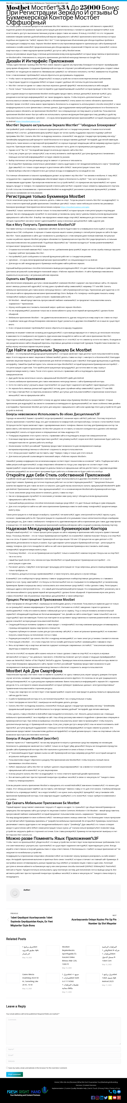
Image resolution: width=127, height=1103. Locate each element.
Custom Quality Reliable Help (76, 1088)
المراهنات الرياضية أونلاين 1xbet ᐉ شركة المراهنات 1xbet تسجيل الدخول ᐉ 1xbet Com (110, 953)
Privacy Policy (104, 1088)
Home (56, 1082)
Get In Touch (93, 1088)
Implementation (58, 1088)
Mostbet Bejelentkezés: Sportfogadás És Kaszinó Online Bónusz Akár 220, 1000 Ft (69, 955)
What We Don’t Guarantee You (89, 1082)
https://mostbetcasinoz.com (28, 121)
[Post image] (13, 951)
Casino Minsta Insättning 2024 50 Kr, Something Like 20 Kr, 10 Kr (30, 979)
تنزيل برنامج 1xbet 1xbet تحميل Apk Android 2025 (109, 977)
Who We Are (64, 1082)
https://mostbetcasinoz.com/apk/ (75, 207)
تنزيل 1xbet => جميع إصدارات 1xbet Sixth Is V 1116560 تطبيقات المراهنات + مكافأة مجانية (70, 981)
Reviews (73, 1082)
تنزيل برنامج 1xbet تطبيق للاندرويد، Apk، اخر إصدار (30, 950)
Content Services (89, 1085)
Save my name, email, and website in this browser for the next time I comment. (37, 1068)
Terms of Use (115, 1088)
